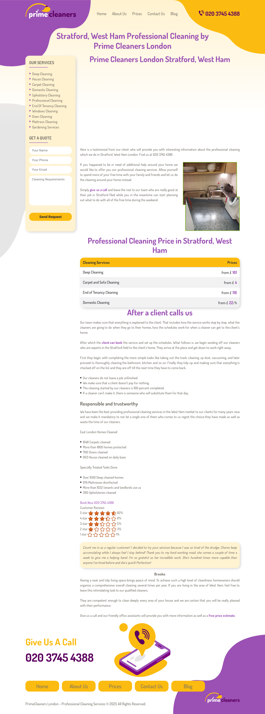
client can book (112, 342)
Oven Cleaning (42, 116)
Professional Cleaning (47, 100)
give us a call (98, 190)
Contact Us (156, 13)
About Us (119, 13)
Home (101, 13)
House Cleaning (43, 79)
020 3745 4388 (219, 13)
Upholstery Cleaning (46, 95)
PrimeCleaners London (50, 11)
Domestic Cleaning (45, 89)
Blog (174, 13)
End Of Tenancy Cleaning (49, 105)
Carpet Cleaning (43, 84)
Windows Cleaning (45, 111)
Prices (137, 13)
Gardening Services (45, 127)
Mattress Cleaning (44, 121)
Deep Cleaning (42, 73)
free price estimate (222, 615)
